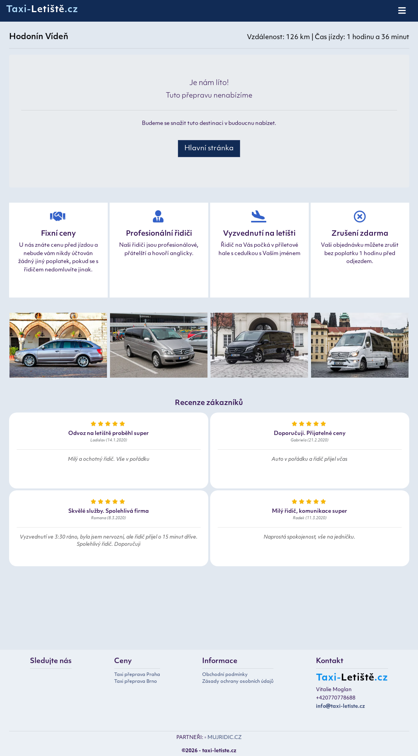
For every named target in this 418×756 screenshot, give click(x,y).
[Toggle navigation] (402, 11)
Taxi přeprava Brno (135, 681)
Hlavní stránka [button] (209, 148)
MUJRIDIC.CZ (224, 737)
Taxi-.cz (42, 9)
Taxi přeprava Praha (137, 675)
